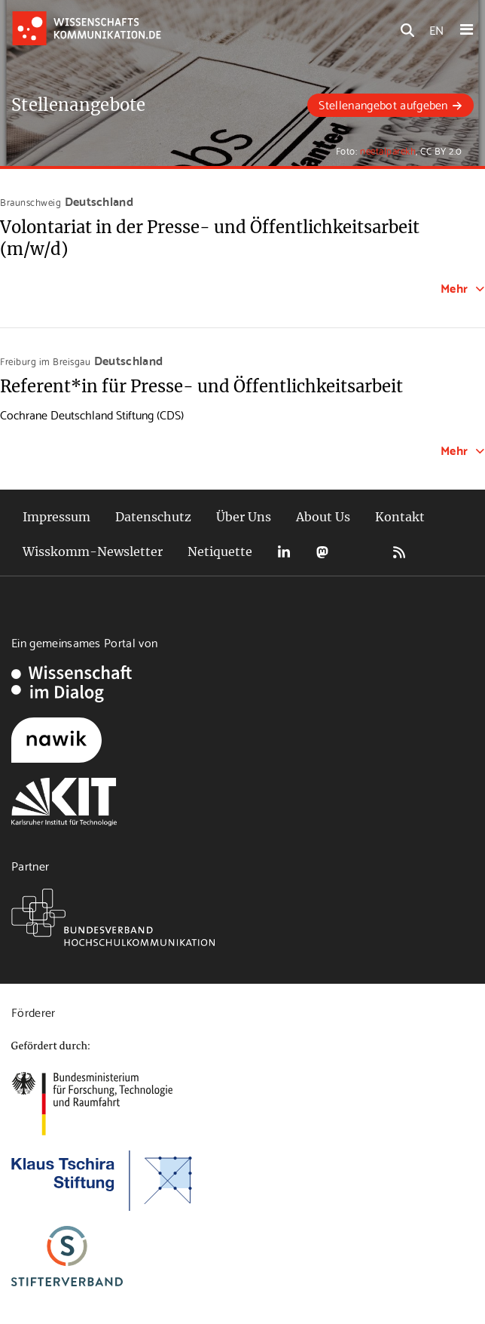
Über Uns (243, 516)
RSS (399, 552)
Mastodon (322, 552)
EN (436, 29)
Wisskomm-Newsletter (93, 551)
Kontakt (400, 516)
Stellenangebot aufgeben (383, 104)
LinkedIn (284, 552)
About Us (323, 516)
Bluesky (361, 552)
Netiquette (220, 551)
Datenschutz (153, 516)
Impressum (56, 516)
